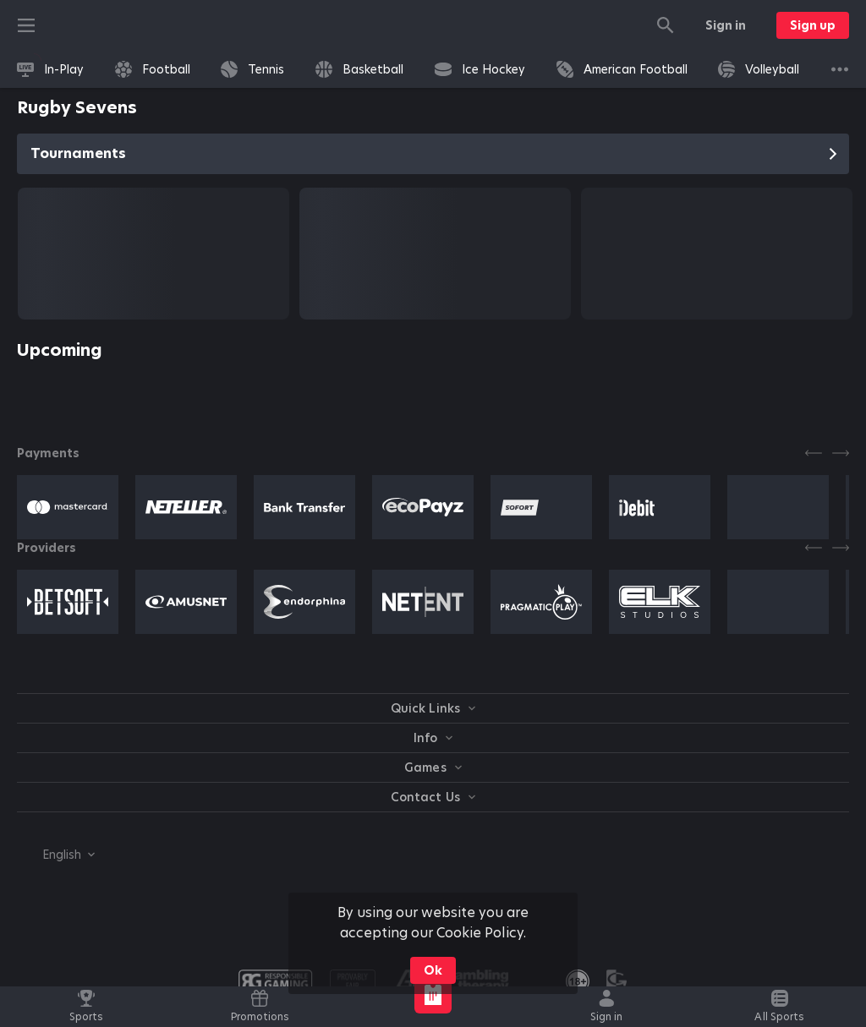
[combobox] (56, 854)
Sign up (813, 25)
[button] (67, 507)
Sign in (725, 25)
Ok (433, 970)
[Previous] (813, 453)
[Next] (840, 453)
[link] (50, 69)
